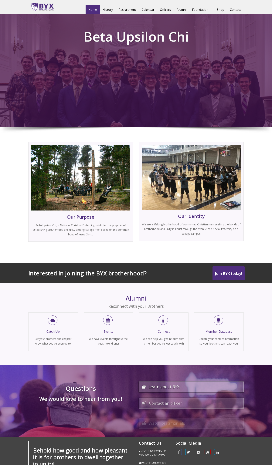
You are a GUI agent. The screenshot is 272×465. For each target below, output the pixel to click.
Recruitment (127, 10)
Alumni (181, 10)
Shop (220, 10)
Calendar (148, 10)
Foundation (200, 10)
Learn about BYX (163, 390)
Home (92, 10)
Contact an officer (164, 411)
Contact (235, 10)
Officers (165, 10)
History (108, 10)
